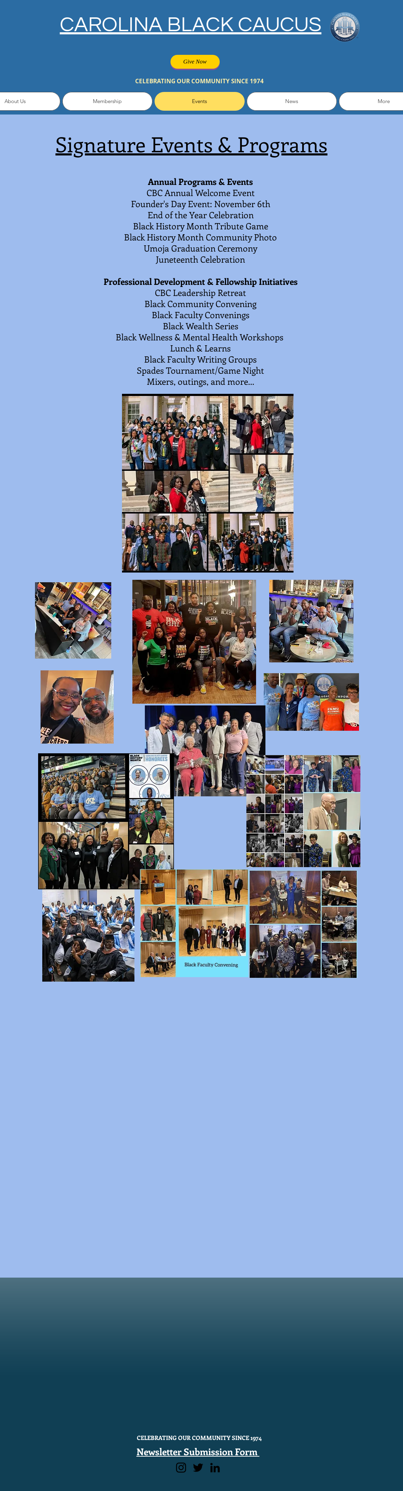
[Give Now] (195, 62)
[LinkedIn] (215, 1467)
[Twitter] (198, 1467)
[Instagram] (181, 1467)
